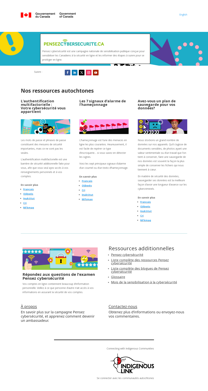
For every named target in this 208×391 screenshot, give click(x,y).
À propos (29, 306)
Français (28, 189)
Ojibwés (28, 194)
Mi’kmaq (28, 207)
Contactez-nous (123, 306)
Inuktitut (29, 198)
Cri (25, 203)
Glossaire (118, 277)
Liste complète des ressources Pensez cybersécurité (140, 261)
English (183, 14)
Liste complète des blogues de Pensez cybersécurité (140, 270)
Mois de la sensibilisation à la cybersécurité (144, 282)
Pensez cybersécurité (127, 255)
